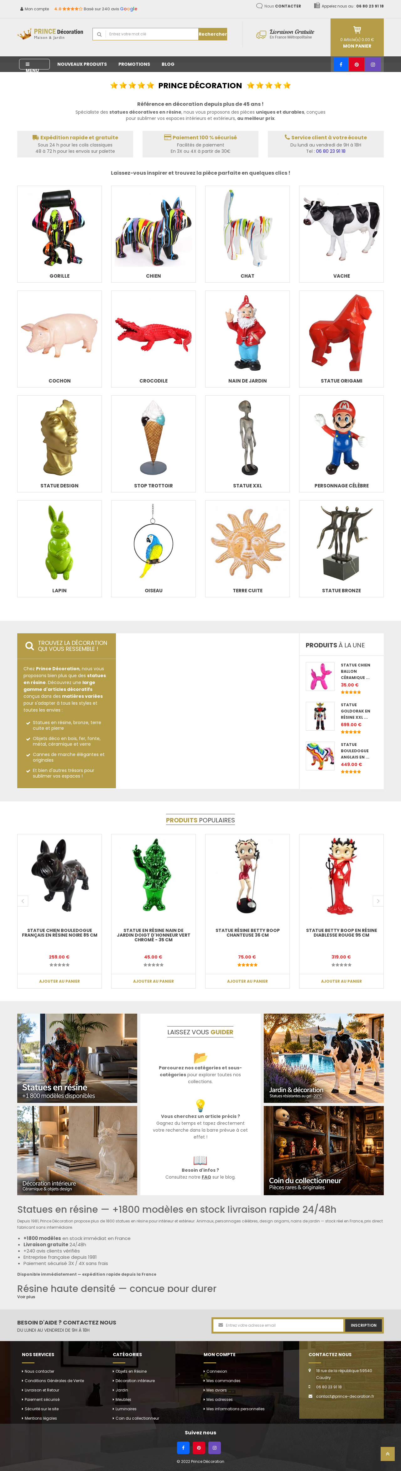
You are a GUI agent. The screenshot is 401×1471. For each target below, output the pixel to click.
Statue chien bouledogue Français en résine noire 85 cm (59, 932)
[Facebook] (341, 64)
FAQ (206, 1177)
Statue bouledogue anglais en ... (355, 751)
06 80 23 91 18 (331, 151)
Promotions (134, 64)
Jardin (122, 1390)
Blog (168, 64)
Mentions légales (41, 1418)
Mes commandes (223, 1380)
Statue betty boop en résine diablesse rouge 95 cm (341, 932)
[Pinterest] (356, 64)
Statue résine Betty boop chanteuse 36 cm (248, 932)
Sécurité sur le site (42, 1409)
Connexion (216, 1371)
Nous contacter (39, 1371)
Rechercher (213, 34)
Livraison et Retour (42, 1390)
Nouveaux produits (82, 64)
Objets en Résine (131, 1371)
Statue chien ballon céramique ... (355, 671)
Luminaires (126, 1409)
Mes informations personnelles (235, 1409)
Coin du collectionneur (137, 1418)
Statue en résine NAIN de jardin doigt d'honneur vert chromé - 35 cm (153, 935)
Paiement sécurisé (42, 1399)
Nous (282, 6)
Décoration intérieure (135, 1380)
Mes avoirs (216, 1390)
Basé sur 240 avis (95, 9)
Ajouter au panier (59, 981)
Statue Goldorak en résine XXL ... (355, 711)
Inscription (364, 1325)
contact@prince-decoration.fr (345, 1396)
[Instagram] (373, 64)
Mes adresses (219, 1399)
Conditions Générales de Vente (54, 1380)
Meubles (123, 1399)
